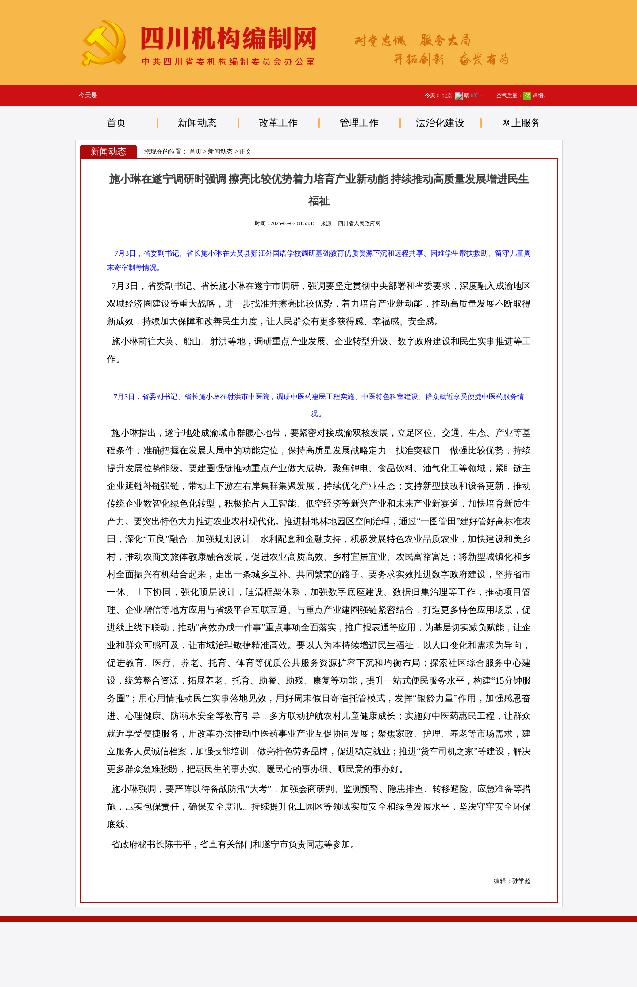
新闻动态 (197, 122)
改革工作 (278, 122)
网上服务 (521, 122)
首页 (116, 122)
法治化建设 (440, 122)
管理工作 (359, 122)
